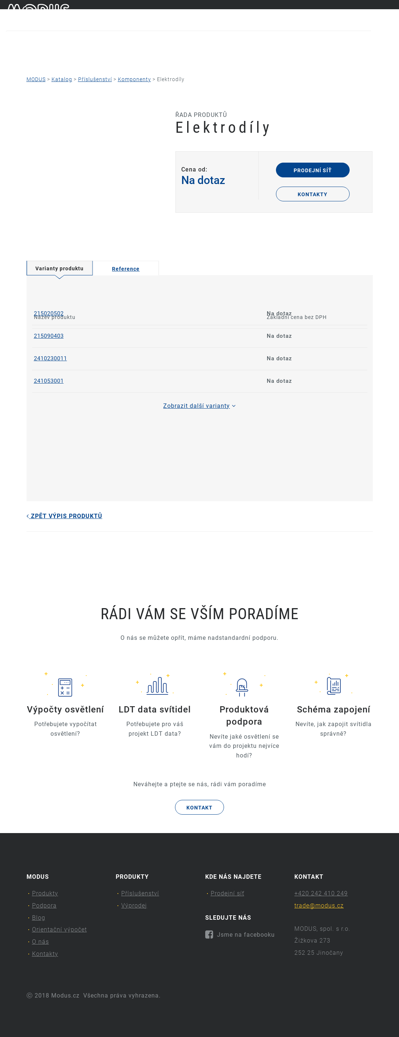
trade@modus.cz (319, 905)
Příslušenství (95, 79)
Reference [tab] (126, 269)
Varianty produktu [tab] (59, 268)
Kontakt (199, 808)
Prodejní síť (313, 170)
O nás (259, 57)
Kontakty (313, 57)
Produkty (25, 57)
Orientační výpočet (193, 57)
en (389, 14)
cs (377, 14)
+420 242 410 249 (321, 893)
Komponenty (134, 79)
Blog (132, 57)
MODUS (36, 79)
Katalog (62, 79)
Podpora (84, 57)
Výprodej (134, 905)
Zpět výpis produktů (64, 516)
